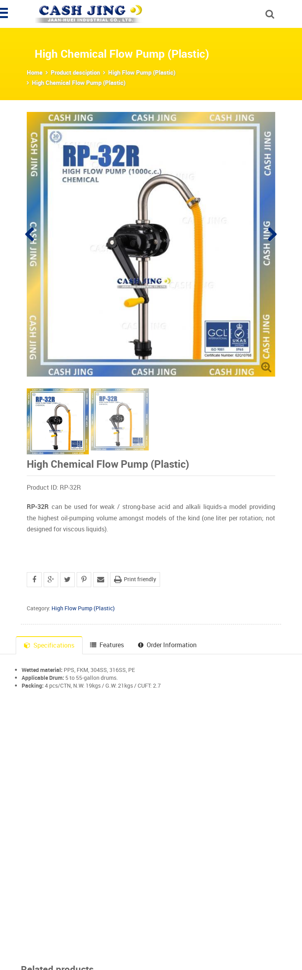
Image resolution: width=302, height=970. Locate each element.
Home (34, 72)
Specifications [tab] (49, 645)
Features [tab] (107, 645)
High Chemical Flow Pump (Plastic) (78, 82)
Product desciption (75, 72)
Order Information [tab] (167, 645)
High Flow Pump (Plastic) (141, 72)
